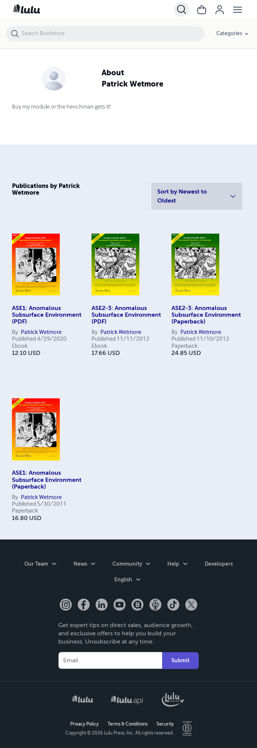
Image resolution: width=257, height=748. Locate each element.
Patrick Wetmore (41, 332)
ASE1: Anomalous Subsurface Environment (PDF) (46, 315)
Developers (219, 564)
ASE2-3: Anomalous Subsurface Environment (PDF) (126, 315)
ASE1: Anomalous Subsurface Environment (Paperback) (46, 479)
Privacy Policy (84, 724)
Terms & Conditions (128, 724)
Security (165, 724)
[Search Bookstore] (112, 33)
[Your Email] (110, 660)
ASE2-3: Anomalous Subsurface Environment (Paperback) (206, 315)
